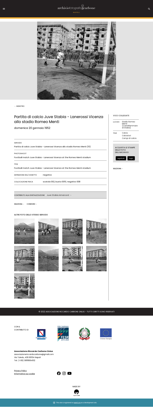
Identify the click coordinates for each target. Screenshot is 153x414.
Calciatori (126, 136)
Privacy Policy (20, 370)
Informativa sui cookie (24, 373)
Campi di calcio (129, 138)
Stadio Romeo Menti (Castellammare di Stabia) (130, 125)
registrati (121, 158)
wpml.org (77, 403)
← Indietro (19, 106)
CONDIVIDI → (32, 204)
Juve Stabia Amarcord (58, 195)
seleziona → (19, 204)
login (131, 158)
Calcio (125, 133)
